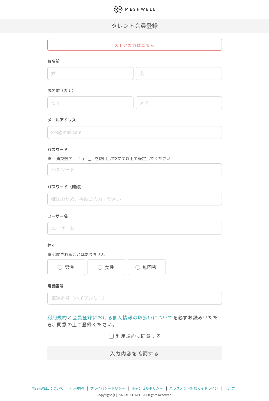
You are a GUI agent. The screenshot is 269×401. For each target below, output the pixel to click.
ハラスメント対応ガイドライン (193, 388)
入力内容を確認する (134, 353)
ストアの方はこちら (134, 45)
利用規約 (57, 317)
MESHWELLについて (47, 388)
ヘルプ (230, 388)
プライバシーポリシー (107, 388)
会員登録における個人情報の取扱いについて (122, 317)
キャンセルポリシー (147, 388)
